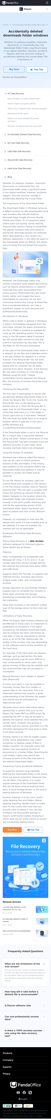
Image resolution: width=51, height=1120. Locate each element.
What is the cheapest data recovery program (27, 108)
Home (6, 25)
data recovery (37, 541)
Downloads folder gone (18, 113)
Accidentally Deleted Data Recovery (28, 25)
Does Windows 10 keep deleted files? (24, 99)
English (24, 1099)
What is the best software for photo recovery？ (23, 119)
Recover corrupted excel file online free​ (25, 126)
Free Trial (38, 69)
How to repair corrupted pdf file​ (22, 103)
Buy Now (14, 69)
